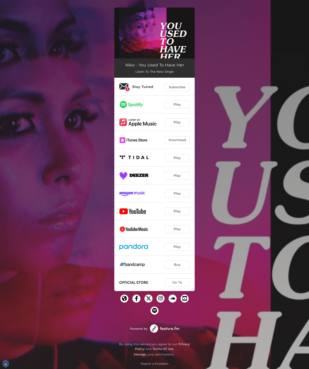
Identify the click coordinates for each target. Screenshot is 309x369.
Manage (140, 354)
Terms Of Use (163, 349)
